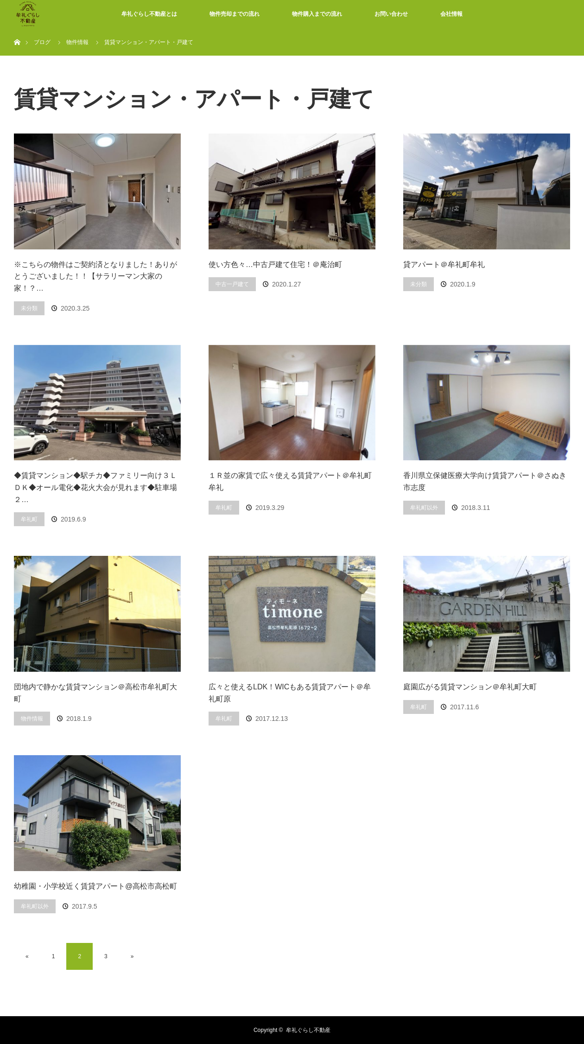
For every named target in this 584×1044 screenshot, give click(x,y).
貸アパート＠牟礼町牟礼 (444, 264)
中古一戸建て (232, 284)
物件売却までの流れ (234, 14)
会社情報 (451, 14)
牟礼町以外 (424, 507)
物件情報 (32, 718)
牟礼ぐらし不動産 (308, 1030)
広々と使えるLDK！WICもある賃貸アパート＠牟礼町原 (290, 693)
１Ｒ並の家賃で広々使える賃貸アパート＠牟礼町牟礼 (290, 481)
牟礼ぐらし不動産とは (149, 14)
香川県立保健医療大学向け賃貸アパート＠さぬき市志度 (484, 481)
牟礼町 (29, 519)
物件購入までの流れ (317, 14)
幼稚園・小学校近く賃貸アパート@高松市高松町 (95, 886)
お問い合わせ (391, 14)
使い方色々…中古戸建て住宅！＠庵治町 (275, 264)
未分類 (29, 308)
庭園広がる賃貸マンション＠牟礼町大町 (470, 687)
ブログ (42, 42)
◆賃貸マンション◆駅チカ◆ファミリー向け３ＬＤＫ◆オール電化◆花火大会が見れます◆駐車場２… (95, 487)
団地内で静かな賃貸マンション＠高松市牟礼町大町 (95, 693)
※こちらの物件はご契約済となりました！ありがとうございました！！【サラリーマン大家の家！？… (95, 276)
